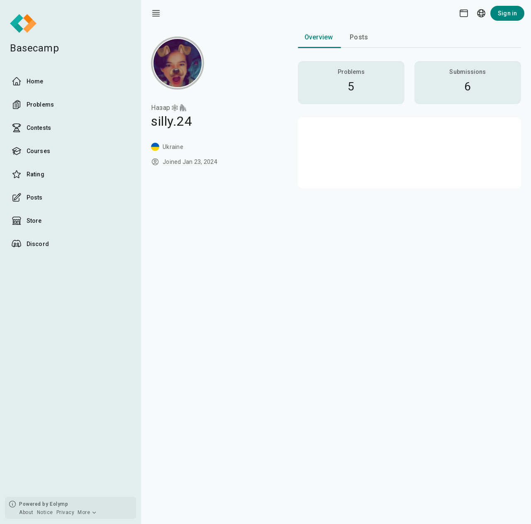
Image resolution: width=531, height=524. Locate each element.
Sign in (507, 13)
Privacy (65, 512)
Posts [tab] (359, 37)
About (26, 512)
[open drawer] (156, 13)
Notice (45, 512)
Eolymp (59, 504)
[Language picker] (481, 13)
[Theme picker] (463, 13)
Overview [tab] (318, 37)
